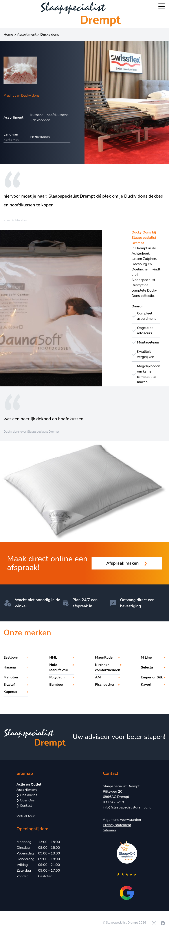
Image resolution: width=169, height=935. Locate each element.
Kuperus (10, 691)
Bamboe (56, 684)
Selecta (147, 667)
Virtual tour (26, 816)
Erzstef (9, 684)
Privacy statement (117, 825)
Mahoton (11, 677)
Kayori (146, 684)
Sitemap (109, 830)
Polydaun (56, 677)
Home (8, 34)
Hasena (10, 667)
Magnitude (103, 657)
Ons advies (27, 795)
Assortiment (26, 34)
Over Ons (26, 800)
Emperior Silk (152, 677)
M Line (146, 657)
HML (53, 657)
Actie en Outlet (29, 784)
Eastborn (11, 657)
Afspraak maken (126, 563)
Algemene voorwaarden (122, 819)
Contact (24, 805)
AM (98, 677)
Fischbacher (105, 684)
